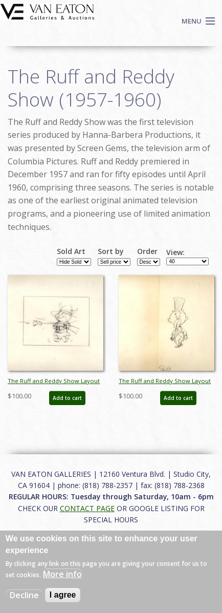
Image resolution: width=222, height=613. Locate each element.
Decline (24, 595)
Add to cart (67, 397)
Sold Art (71, 251)
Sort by (111, 251)
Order (147, 251)
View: (175, 252)
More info (62, 574)
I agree (63, 594)
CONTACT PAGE (87, 508)
